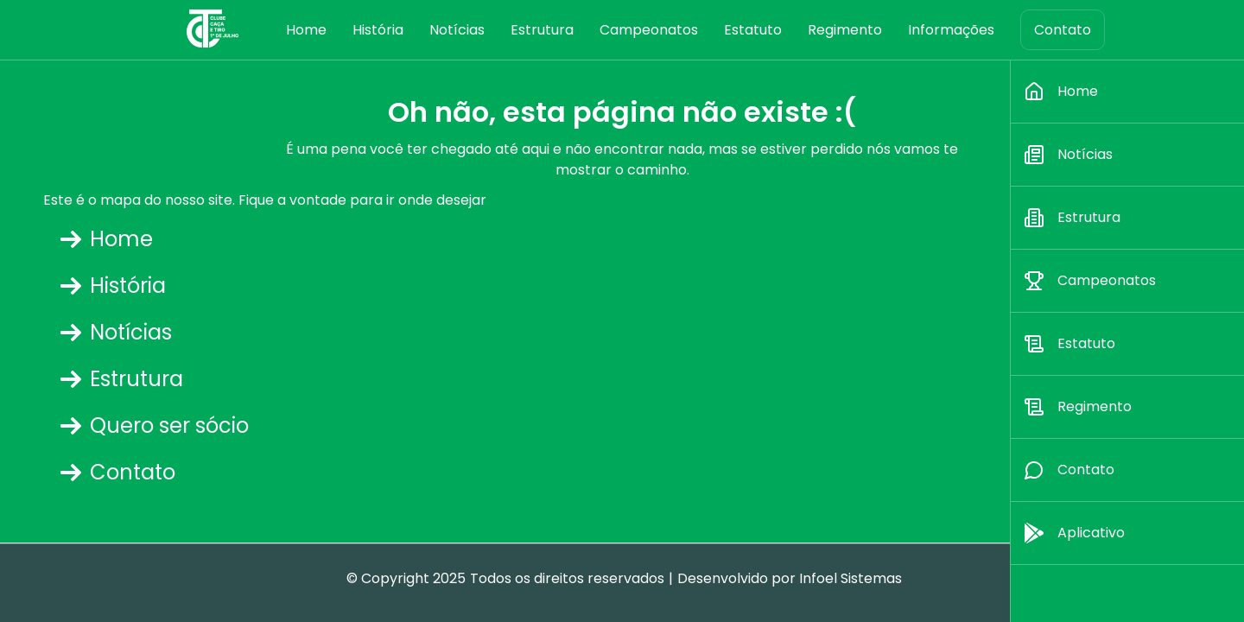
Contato (1062, 30)
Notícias (457, 30)
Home (306, 30)
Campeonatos (649, 30)
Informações (951, 30)
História (377, 30)
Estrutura (542, 30)
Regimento (845, 30)
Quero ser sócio (154, 425)
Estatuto (753, 30)
